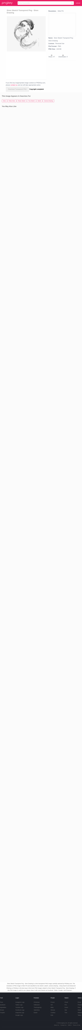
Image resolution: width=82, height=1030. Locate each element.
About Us (56, 1025)
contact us (14, 85)
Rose (79, 1007)
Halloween (37, 1005)
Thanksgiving (37, 1007)
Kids (52, 1015)
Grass (66, 1007)
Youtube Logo (19, 1007)
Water (79, 1010)
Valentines (37, 1010)
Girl (52, 1005)
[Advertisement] (28, 65)
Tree (66, 1012)
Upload (78, 3)
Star (66, 1010)
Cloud (66, 1002)
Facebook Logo (19, 1010)
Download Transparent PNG (17, 89)
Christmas (37, 1002)
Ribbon (80, 1012)
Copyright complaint (36, 89)
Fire (66, 1005)
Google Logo (19, 1015)
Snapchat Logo (19, 1012)
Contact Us (63, 1025)
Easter (35, 1012)
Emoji (79, 1002)
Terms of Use (76, 1025)
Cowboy (53, 1012)
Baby (52, 1007)
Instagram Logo (19, 1002)
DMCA (70, 1025)
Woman (53, 1010)
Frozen (53, 1002)
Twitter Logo (18, 1005)
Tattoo (79, 1015)
